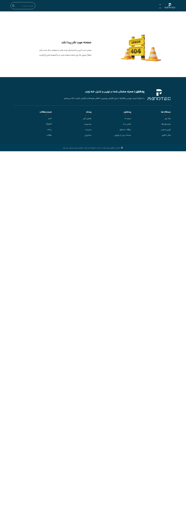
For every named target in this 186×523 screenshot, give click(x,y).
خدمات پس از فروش (122, 135)
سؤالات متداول (125, 129)
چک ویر (168, 118)
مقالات (49, 135)
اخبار (50, 118)
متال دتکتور (166, 135)
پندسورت (87, 124)
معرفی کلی (87, 118)
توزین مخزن (166, 129)
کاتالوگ (49, 124)
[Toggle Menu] (160, 4)
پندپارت (88, 129)
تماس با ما (127, 124)
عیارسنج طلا (166, 124)
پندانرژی (88, 135)
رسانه (49, 129)
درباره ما (128, 118)
